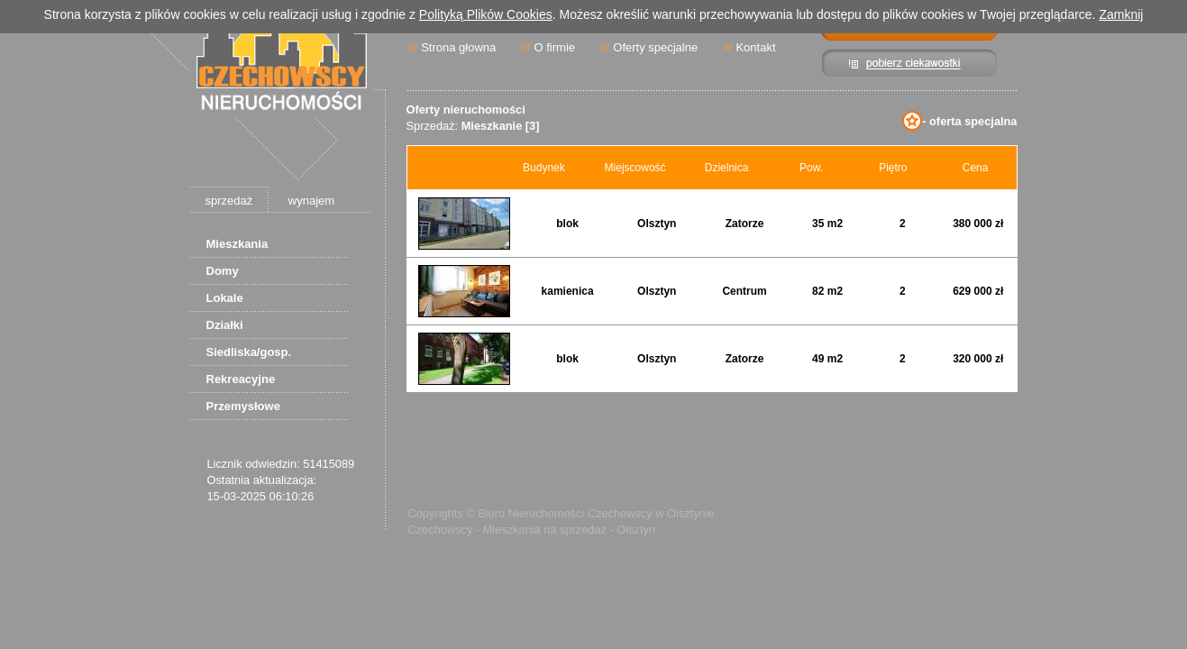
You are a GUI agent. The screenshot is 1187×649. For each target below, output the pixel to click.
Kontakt (755, 47)
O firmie (555, 47)
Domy (222, 271)
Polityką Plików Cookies (485, 14)
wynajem (311, 200)
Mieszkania (237, 244)
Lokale (224, 298)
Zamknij (1121, 14)
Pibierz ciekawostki (910, 63)
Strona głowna (458, 47)
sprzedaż (229, 200)
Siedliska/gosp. (249, 352)
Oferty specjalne (655, 47)
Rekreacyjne (241, 379)
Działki (224, 325)
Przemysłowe (243, 406)
